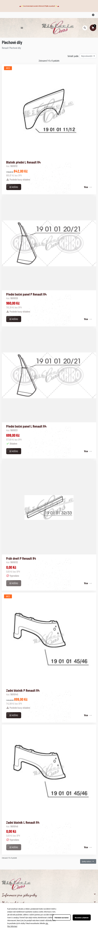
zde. (46, 923)
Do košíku (13, 187)
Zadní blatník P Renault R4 (23, 690)
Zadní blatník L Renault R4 (23, 822)
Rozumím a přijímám (82, 917)
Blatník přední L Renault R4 (23, 162)
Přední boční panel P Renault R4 (26, 294)
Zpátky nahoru (88, 861)
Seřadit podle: (73, 56)
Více (86, 187)
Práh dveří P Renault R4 (21, 558)
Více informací (12, 926)
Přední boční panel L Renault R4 (26, 426)
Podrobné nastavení (61, 917)
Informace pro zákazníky (19, 895)
